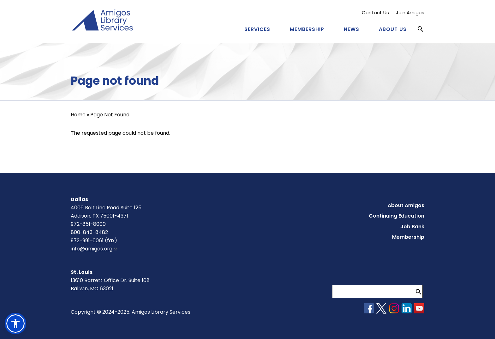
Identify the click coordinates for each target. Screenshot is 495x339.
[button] (15, 323)
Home (78, 114)
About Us (393, 29)
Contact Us (375, 12)
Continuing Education (396, 215)
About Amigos (406, 205)
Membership (307, 29)
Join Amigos (410, 12)
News (351, 29)
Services (257, 29)
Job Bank (412, 226)
